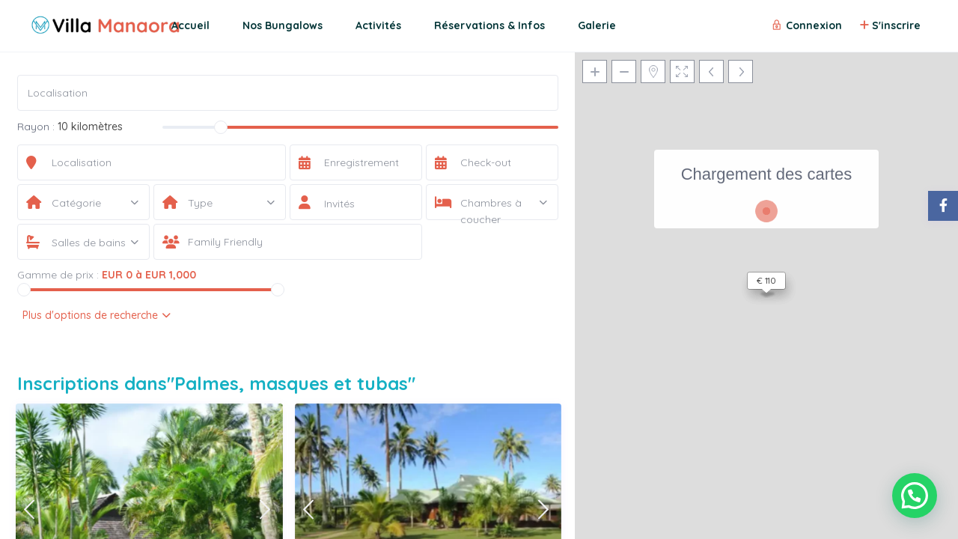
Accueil (190, 25)
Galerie (597, 25)
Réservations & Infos (489, 25)
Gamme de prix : (58, 275)
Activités (378, 25)
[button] (914, 495)
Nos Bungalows (282, 25)
